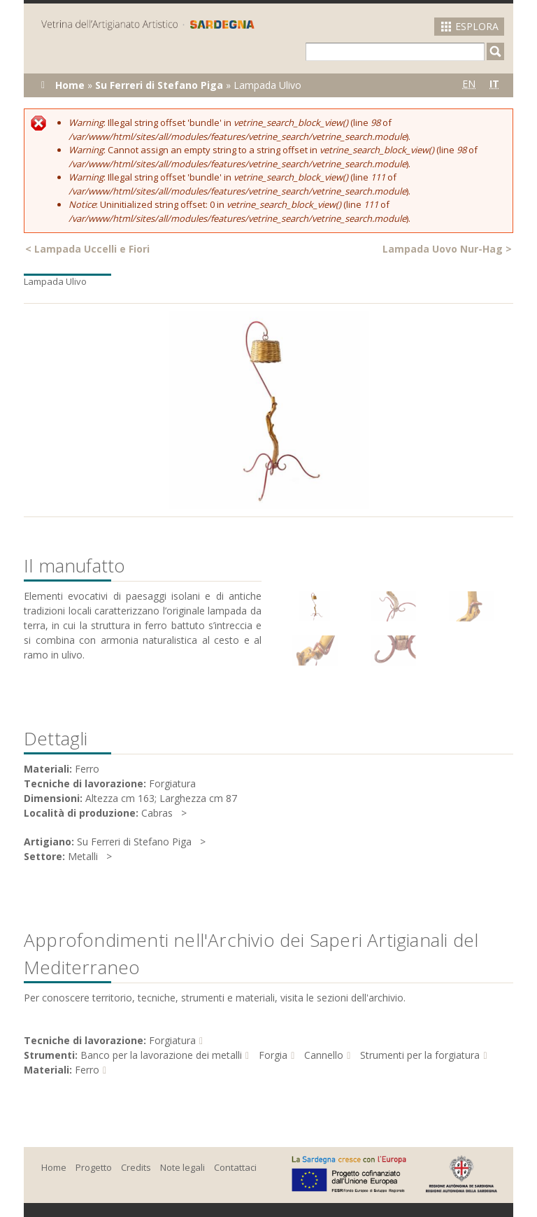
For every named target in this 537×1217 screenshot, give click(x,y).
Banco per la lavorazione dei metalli (161, 1055)
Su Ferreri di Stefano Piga (159, 85)
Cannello (323, 1055)
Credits (136, 1167)
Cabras (157, 812)
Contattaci (235, 1167)
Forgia (273, 1055)
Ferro (87, 1069)
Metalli (83, 856)
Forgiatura (172, 1040)
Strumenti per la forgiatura (420, 1055)
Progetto (94, 1167)
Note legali (182, 1167)
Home (70, 85)
